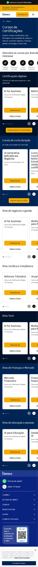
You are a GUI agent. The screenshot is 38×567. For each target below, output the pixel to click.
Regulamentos (7, 556)
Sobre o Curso (15, 116)
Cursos (5, 505)
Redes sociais (8, 509)
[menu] (33, 14)
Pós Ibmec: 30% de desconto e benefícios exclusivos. (13, 8)
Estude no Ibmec (10, 500)
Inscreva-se (22, 14)
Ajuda (5, 514)
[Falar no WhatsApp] (33, 563)
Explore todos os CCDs (19, 200)
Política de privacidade (11, 549)
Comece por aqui (10, 519)
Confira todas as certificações (19, 130)
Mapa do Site (7, 552)
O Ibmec (6, 495)
